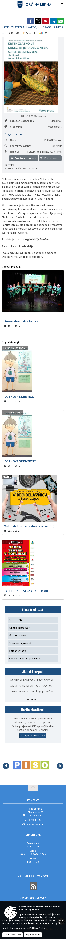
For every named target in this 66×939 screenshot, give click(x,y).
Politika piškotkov (38, 928)
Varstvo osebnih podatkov (24, 658)
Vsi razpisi (31, 699)
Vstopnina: (13, 126)
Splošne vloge (17, 650)
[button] (6, 766)
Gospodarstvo (17, 635)
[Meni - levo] (4, 4)
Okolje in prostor (19, 627)
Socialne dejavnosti (20, 643)
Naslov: (11, 151)
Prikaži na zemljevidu (24, 158)
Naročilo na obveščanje (33, 735)
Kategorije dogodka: (19, 121)
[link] (30, 21)
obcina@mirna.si (35, 824)
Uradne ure (33, 834)
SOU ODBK (15, 620)
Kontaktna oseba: (17, 146)
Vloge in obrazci (32, 609)
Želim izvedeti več (12, 934)
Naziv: (10, 140)
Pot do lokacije (50, 158)
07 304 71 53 (35, 820)
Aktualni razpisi (32, 671)
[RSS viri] (33, 889)
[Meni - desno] (62, 4)
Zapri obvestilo (33, 934)
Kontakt (33, 800)
